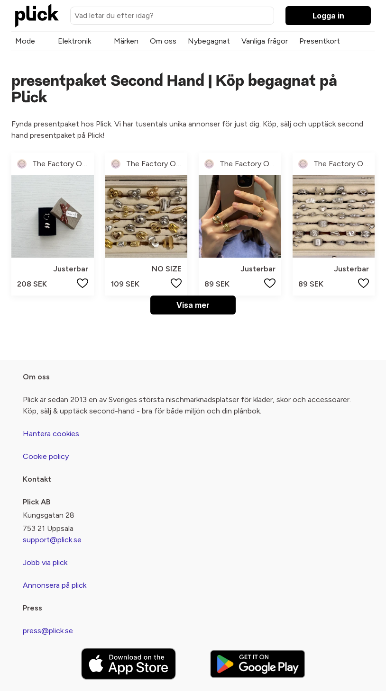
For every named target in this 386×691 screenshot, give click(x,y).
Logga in (328, 15)
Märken (126, 40)
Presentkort (319, 40)
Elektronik (74, 40)
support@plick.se (52, 539)
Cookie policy (46, 456)
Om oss (163, 40)
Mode (25, 40)
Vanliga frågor (264, 40)
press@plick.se (48, 630)
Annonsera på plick (54, 585)
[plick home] (37, 15)
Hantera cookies (51, 433)
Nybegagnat (209, 40)
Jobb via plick (45, 562)
